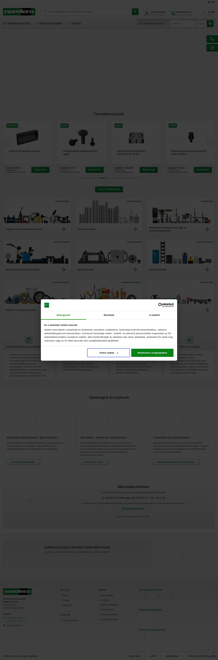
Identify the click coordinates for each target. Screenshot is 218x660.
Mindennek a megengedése (152, 352)
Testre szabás (108, 352)
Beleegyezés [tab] (63, 315)
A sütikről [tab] (154, 315)
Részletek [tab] (109, 315)
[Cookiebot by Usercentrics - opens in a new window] (160, 305)
